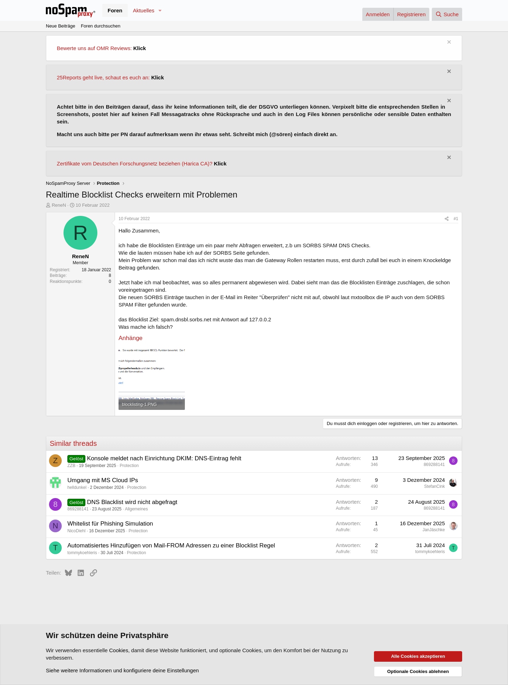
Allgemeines (136, 509)
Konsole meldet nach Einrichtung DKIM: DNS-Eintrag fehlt (164, 458)
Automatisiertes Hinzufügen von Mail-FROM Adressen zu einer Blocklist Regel (171, 545)
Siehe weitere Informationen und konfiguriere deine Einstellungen (122, 670)
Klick (139, 48)
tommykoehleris (82, 552)
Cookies (118, 650)
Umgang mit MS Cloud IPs (102, 480)
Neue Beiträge (60, 26)
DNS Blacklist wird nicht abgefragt (132, 502)
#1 (456, 218)
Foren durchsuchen (100, 26)
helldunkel (76, 487)
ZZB (71, 465)
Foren (115, 10)
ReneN (59, 205)
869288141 (434, 464)
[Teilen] (446, 219)
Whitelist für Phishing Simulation (110, 523)
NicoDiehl (76, 530)
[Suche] (447, 14)
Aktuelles (144, 10)
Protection (129, 465)
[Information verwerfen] (448, 43)
